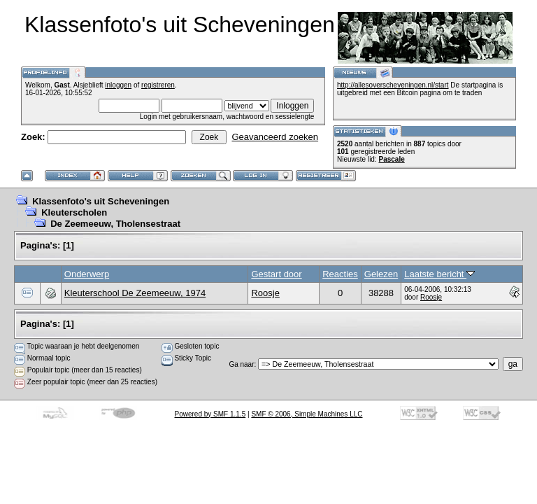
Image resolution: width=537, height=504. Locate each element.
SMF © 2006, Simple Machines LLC (306, 414)
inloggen (118, 85)
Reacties (340, 274)
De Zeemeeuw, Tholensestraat (115, 223)
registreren (158, 85)
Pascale (391, 159)
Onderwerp (86, 274)
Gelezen (381, 274)
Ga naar (241, 364)
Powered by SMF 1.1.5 (210, 414)
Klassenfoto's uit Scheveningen (100, 201)
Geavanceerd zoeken (274, 137)
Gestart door (276, 274)
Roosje (265, 293)
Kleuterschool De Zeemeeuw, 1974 (135, 293)
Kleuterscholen (74, 212)
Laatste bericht (439, 274)
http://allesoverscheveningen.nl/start (393, 85)
